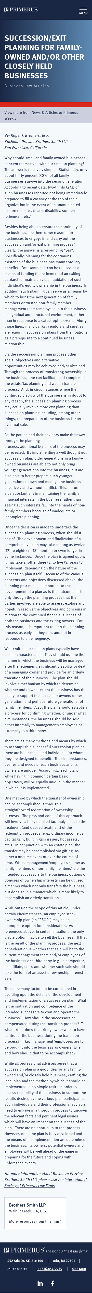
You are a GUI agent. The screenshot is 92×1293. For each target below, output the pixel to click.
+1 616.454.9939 (49, 1268)
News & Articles (45, 112)
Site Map (79, 1268)
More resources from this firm (34, 1221)
